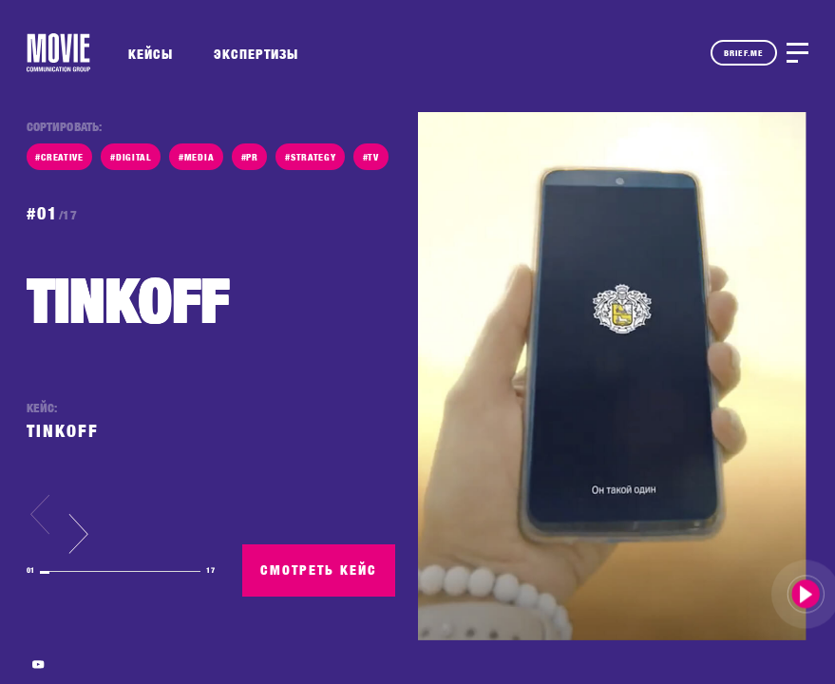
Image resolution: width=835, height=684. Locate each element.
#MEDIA (196, 156)
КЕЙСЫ (150, 54)
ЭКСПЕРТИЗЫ (256, 54)
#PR (249, 156)
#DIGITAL (131, 156)
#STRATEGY (310, 156)
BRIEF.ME (744, 53)
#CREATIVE (59, 156)
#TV (371, 156)
